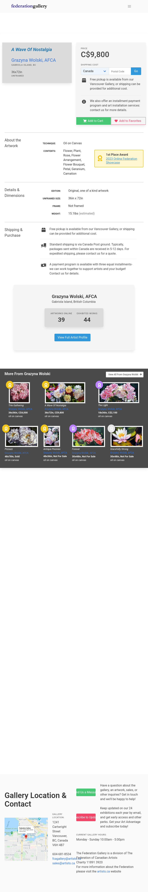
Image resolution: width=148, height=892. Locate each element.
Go (136, 71)
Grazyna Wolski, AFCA (33, 60)
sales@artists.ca (63, 863)
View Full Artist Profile (72, 337)
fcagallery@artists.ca (66, 858)
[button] (129, 6)
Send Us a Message (86, 792)
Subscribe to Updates (86, 817)
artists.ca (103, 871)
